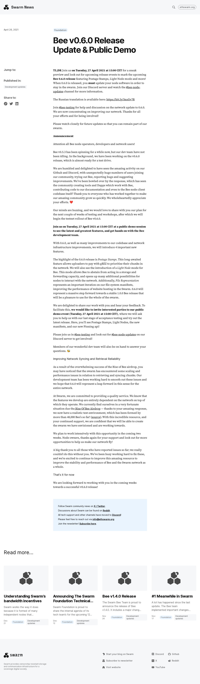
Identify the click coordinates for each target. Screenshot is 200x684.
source (96, 417)
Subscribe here (87, 523)
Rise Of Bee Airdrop (87, 408)
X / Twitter (99, 506)
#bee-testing (67, 107)
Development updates (15, 87)
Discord (116, 515)
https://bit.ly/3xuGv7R (120, 99)
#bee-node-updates (124, 334)
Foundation (60, 30)
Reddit (106, 510)
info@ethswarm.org (103, 519)
